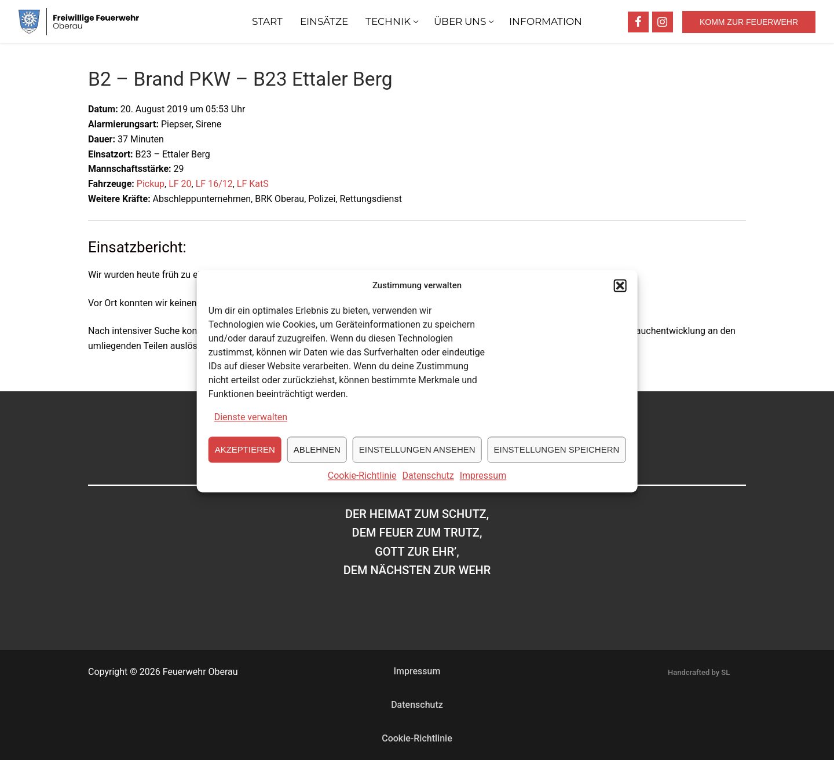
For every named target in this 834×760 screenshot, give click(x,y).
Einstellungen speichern (557, 460)
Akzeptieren (245, 460)
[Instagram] (662, 22)
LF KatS (253, 183)
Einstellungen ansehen (417, 460)
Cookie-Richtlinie (362, 486)
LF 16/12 (214, 183)
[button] (620, 296)
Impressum (483, 486)
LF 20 (180, 183)
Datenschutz (428, 486)
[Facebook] (638, 22)
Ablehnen (317, 460)
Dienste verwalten (251, 428)
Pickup (150, 183)
